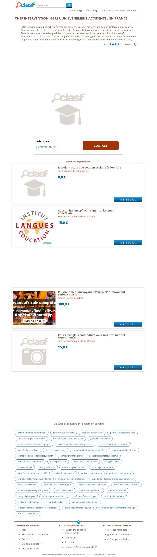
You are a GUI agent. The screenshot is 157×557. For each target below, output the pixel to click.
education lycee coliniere (73, 467)
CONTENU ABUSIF (47, 147)
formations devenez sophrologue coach (35, 455)
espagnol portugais (26, 496)
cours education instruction (126, 484)
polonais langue (25, 467)
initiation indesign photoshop (71, 479)
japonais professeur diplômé (105, 455)
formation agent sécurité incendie (68, 438)
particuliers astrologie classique (114, 444)
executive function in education (93, 484)
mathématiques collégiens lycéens (33, 490)
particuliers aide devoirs (120, 473)
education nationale (117, 490)
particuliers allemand (27, 484)
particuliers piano (56, 502)
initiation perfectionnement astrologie (118, 507)
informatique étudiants (63, 432)
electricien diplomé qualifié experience (75, 444)
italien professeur (58, 461)
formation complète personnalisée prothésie (38, 507)
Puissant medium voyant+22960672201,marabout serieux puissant (91, 293)
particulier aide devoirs (91, 473)
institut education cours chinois (32, 432)
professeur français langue (85, 496)
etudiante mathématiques (29, 502)
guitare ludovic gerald (100, 438)
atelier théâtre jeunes (64, 473)
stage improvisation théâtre (124, 450)
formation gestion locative (85, 461)
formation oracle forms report (57, 484)
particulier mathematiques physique (34, 444)
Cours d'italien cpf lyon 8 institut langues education (86, 212)
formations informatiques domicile (88, 450)
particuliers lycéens (64, 490)
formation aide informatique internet (34, 479)
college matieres (111, 461)
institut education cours (92, 432)
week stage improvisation (53, 496)
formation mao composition (30, 461)
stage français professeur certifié (32, 473)
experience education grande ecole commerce (112, 479)
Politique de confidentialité (35, 534)
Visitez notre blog (117, 529)
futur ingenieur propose (102, 467)
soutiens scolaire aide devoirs (85, 502)
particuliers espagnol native (122, 432)
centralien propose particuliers (31, 438)
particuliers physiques (55, 450)
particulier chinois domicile (73, 455)
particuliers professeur (91, 490)
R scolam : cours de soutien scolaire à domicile (89, 167)
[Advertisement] (78, 68)
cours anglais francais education (79, 507)
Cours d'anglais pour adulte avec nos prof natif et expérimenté (91, 336)
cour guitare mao (47, 467)
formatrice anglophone (28, 513)
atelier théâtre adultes (114, 496)
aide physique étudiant (28, 450)
